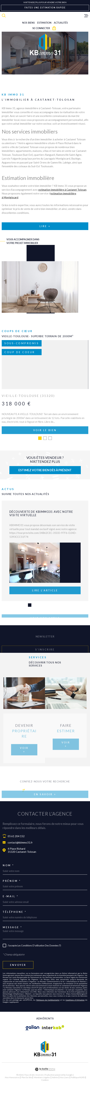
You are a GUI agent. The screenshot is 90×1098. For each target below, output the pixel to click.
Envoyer (18, 976)
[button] (29, 616)
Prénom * (12, 892)
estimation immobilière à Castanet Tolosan (62, 189)
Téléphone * (15, 923)
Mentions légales (42, 1089)
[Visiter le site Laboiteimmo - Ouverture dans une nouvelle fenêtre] (45, 1081)
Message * (12, 939)
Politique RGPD (78, 1089)
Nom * (8, 877)
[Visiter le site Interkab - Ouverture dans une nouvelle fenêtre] (53, 1039)
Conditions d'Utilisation (75, 1012)
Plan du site (26, 1089)
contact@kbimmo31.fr (20, 854)
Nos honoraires (12, 1089)
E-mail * (10, 908)
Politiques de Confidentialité (47, 1012)
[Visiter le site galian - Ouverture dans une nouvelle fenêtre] (32, 1039)
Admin (55, 1089)
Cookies (45, 1092)
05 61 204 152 (16, 847)
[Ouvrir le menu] (86, 16)
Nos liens (64, 1089)
